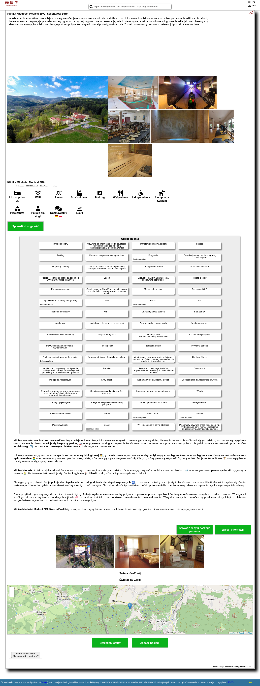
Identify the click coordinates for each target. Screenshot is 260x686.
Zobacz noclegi (150, 643)
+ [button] (12, 589)
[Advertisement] (130, 51)
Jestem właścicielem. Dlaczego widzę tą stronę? (25, 654)
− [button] (12, 594)
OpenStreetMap (245, 633)
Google (44, 682)
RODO (230, 682)
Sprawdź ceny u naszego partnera (194, 530)
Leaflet (232, 633)
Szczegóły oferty (110, 643)
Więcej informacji (233, 529)
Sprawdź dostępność (25, 226)
